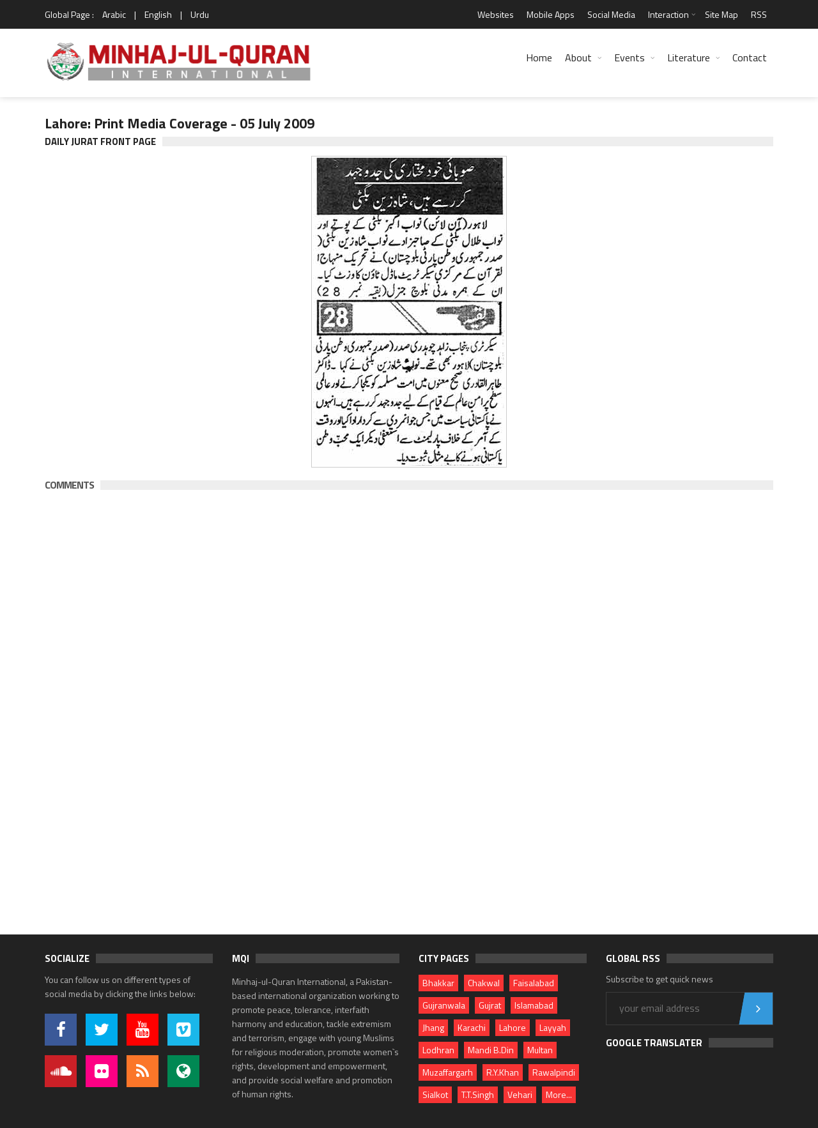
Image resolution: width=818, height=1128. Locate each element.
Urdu (199, 14)
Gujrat (490, 1005)
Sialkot (435, 1094)
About (578, 57)
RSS (759, 14)
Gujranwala (443, 1005)
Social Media (611, 14)
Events (629, 57)
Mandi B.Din (491, 1049)
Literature (688, 57)
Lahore (512, 1027)
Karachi (472, 1027)
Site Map (721, 14)
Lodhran (438, 1049)
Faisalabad (533, 982)
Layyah (552, 1027)
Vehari (519, 1094)
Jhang (433, 1027)
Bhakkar (438, 982)
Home (539, 57)
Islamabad (533, 1005)
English (158, 14)
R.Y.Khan (502, 1072)
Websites (495, 14)
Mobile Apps (551, 14)
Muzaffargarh (447, 1072)
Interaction (668, 14)
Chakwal (484, 982)
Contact (749, 57)
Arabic (114, 14)
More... (559, 1094)
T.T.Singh (477, 1094)
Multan (540, 1049)
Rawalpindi (553, 1072)
